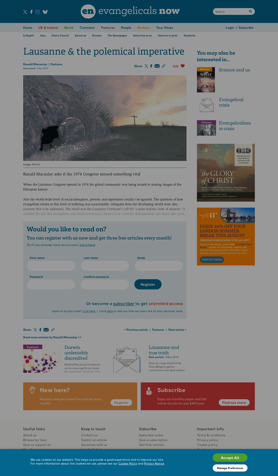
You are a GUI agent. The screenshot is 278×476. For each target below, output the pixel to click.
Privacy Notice (154, 463)
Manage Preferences (230, 468)
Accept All (230, 457)
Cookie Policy (128, 463)
